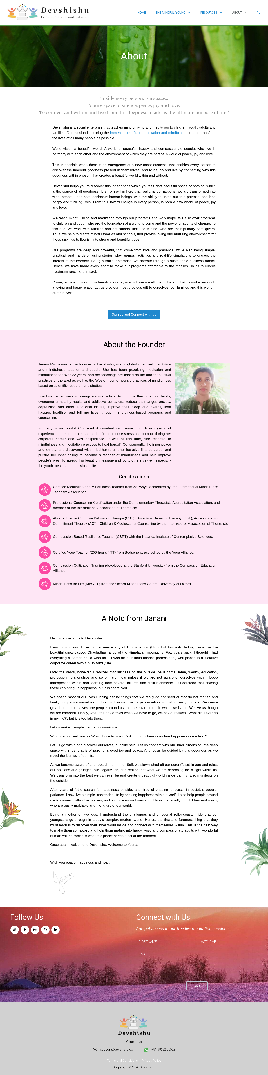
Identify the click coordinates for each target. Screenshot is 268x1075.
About (242, 12)
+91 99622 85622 (159, 1049)
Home (142, 12)
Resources (213, 12)
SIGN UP (197, 986)
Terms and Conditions (122, 1060)
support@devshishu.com (114, 1049)
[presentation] (169, 970)
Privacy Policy (151, 1060)
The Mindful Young (176, 12)
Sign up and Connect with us (134, 314)
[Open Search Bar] (258, 12)
